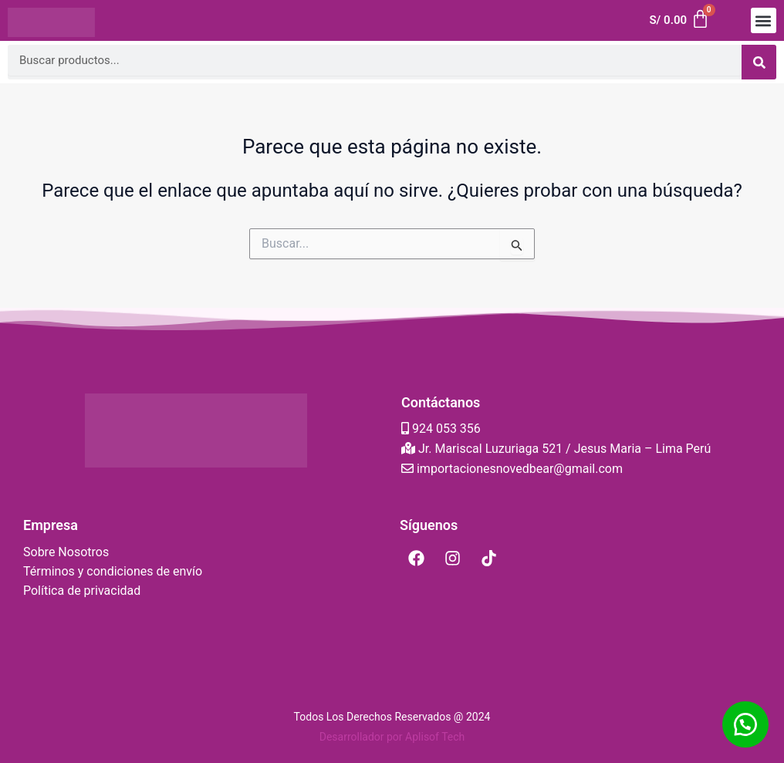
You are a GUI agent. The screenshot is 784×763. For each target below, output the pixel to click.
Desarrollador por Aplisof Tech (392, 737)
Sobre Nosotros (66, 552)
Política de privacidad (81, 590)
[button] (763, 20)
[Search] (759, 62)
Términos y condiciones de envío (112, 571)
